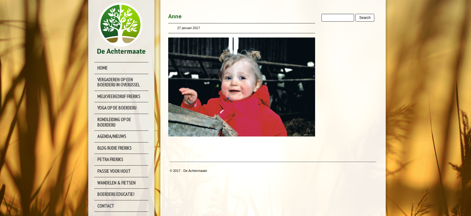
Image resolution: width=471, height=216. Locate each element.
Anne (175, 16)
